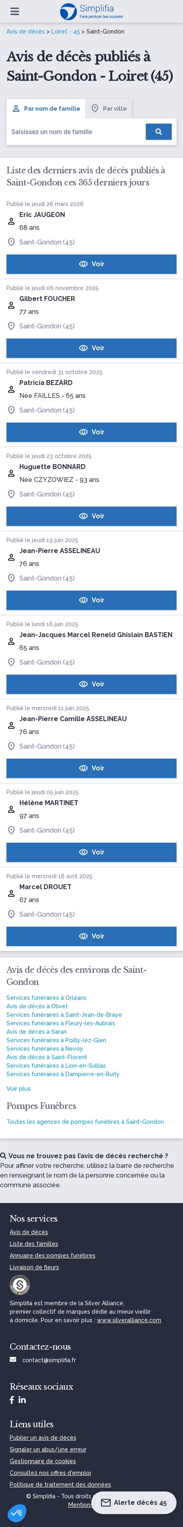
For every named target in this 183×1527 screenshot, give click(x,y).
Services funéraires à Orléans (46, 998)
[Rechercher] (159, 132)
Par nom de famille (45, 109)
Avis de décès (25, 31)
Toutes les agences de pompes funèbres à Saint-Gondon (85, 1122)
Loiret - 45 (65, 31)
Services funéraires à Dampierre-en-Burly (63, 1074)
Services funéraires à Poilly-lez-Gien (56, 1040)
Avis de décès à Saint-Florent (46, 1057)
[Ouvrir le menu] (15, 11)
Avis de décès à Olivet (37, 1006)
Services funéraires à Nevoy (44, 1048)
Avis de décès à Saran (36, 1032)
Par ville (108, 109)
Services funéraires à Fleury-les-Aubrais (60, 1023)
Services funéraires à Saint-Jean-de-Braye (64, 1015)
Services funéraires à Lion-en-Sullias (56, 1065)
